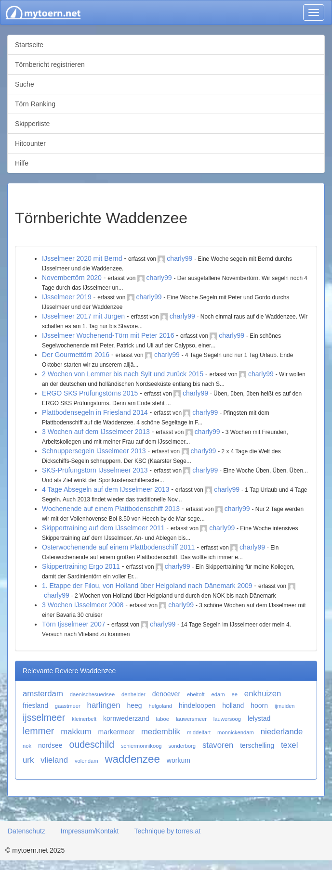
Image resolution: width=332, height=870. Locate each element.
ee (234, 694)
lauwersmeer (191, 719)
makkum (76, 731)
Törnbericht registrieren (50, 64)
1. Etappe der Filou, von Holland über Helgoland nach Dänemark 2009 (147, 585)
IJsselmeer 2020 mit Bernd (82, 258)
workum (178, 760)
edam (218, 694)
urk (28, 760)
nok (27, 746)
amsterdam (43, 693)
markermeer (116, 732)
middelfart (199, 732)
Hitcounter (30, 143)
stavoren (217, 745)
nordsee (50, 745)
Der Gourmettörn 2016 (75, 354)
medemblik (160, 731)
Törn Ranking (35, 104)
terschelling (257, 745)
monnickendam (235, 732)
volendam (86, 761)
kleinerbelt (84, 719)
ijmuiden (285, 706)
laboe (162, 719)
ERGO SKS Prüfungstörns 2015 (90, 393)
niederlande (282, 731)
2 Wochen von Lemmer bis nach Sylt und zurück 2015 (122, 374)
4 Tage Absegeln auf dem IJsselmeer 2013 (105, 489)
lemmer (38, 731)
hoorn (259, 705)
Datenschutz (26, 831)
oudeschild (91, 744)
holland (233, 705)
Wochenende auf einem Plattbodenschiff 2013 (111, 508)
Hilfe (21, 163)
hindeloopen (197, 705)
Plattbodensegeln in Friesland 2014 (95, 412)
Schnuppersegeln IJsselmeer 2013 (94, 451)
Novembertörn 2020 (72, 277)
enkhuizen (262, 693)
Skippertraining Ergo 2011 (81, 566)
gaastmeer (67, 706)
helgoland (161, 706)
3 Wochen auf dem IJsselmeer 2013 (96, 431)
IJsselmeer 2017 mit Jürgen (83, 316)
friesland (35, 705)
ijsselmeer (44, 717)
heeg (134, 705)
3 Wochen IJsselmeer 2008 (82, 605)
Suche (24, 84)
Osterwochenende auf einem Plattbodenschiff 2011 (118, 547)
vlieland (54, 760)
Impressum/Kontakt (90, 831)
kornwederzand (126, 718)
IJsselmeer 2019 (67, 297)
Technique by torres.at (167, 831)
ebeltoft (196, 694)
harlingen (103, 705)
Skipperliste (32, 124)
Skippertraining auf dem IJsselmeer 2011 (103, 528)
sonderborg (182, 746)
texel (289, 745)
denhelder (133, 694)
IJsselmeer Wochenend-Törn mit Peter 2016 (108, 335)
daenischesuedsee (92, 694)
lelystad (259, 718)
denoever (166, 694)
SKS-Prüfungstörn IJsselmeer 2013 (94, 470)
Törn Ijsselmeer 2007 (74, 624)
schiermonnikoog (141, 746)
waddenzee (132, 759)
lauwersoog (227, 719)
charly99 (179, 258)
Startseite (29, 45)
